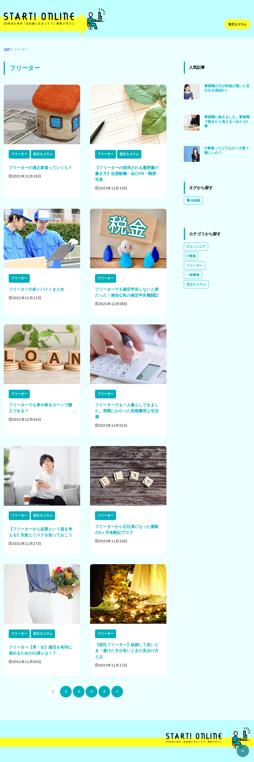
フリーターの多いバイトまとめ (36, 289)
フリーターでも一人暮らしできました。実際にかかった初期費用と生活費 (127, 411)
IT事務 (191, 256)
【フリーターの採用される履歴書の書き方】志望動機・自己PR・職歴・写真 (127, 174)
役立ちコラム (237, 24)
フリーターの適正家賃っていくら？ (40, 168)
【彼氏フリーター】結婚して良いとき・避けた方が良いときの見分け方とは (127, 651)
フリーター (20, 49)
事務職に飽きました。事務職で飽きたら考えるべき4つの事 (227, 121)
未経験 (193, 200)
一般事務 (193, 275)
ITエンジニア (196, 246)
